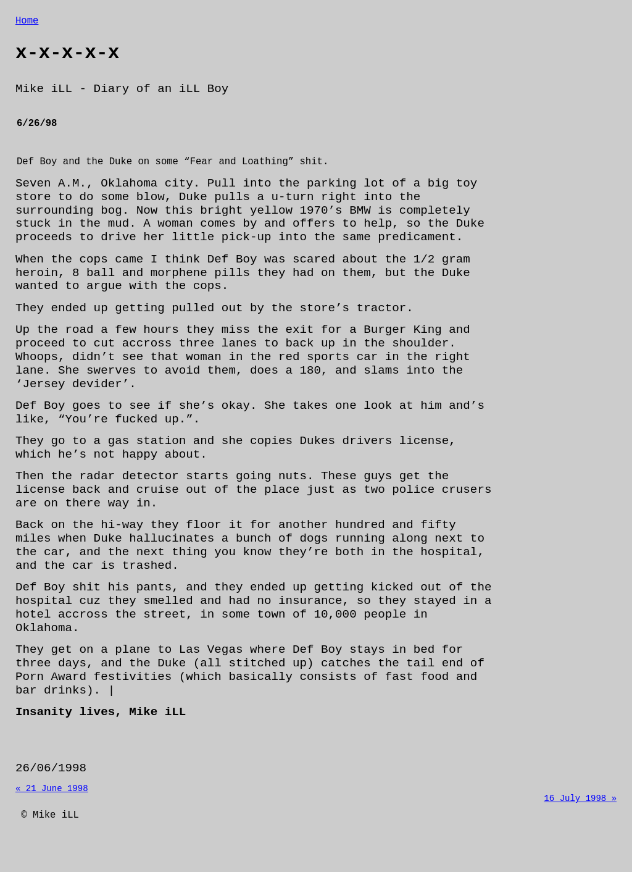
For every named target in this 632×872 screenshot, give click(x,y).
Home (26, 22)
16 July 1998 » (580, 825)
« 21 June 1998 (51, 814)
